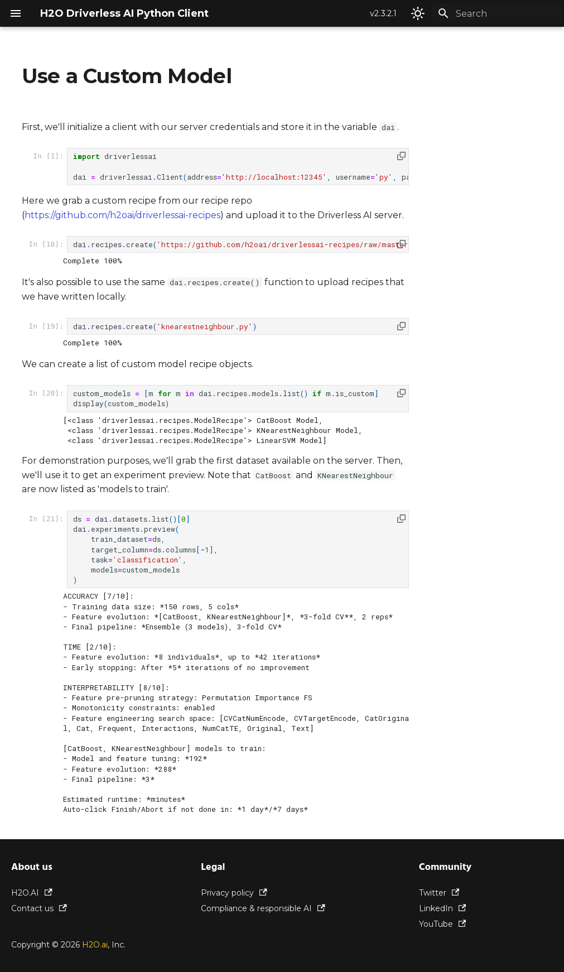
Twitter (439, 893)
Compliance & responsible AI (263, 908)
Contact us (39, 908)
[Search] (496, 13)
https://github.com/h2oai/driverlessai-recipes (122, 215)
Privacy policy (234, 893)
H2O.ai (95, 945)
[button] (401, 156)
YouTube (442, 924)
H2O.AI (31, 893)
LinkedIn (442, 908)
